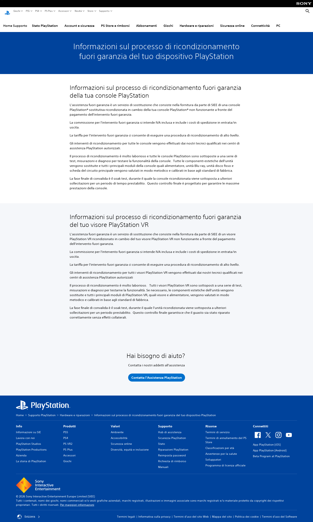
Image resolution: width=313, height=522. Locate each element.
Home (20, 411)
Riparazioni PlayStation (173, 446)
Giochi (16, 11)
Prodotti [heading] (69, 422)
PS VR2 (67, 440)
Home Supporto (15, 22)
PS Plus (49, 11)
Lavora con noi (25, 434)
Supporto (104, 11)
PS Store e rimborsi (115, 22)
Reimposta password (172, 451)
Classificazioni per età (219, 444)
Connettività (260, 22)
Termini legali (126, 513)
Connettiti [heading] (260, 422)
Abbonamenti (146, 22)
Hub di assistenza (169, 428)
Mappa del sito (222, 513)
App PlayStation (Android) (269, 446)
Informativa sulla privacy (154, 513)
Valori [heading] (115, 422)
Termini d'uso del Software (279, 513)
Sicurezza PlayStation (172, 434)
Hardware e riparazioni (197, 22)
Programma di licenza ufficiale (225, 461)
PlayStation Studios (28, 440)
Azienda (21, 451)
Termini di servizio (217, 428)
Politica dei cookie (247, 513)
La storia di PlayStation (31, 457)
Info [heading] (19, 422)
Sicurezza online (232, 22)
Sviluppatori (213, 456)
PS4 (37, 11)
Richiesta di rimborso (172, 457)
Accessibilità (119, 434)
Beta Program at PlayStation (271, 452)
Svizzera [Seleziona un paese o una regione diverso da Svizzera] (28, 513)
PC (278, 22)
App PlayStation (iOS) (267, 441)
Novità (78, 11)
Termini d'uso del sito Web (191, 513)
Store (90, 11)
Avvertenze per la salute (221, 450)
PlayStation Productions (31, 446)
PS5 (28, 11)
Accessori (63, 11)
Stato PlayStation (45, 22)
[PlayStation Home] (7, 11)
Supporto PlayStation (41, 411)
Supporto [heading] (165, 422)
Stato (161, 440)
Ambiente (117, 428)
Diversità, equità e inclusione (130, 446)
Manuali (163, 463)
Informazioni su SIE (28, 428)
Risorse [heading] (211, 422)
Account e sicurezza (79, 22)
